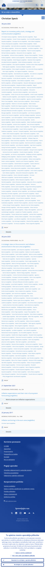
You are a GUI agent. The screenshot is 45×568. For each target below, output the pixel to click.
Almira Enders (5, 254)
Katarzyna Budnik (31, 87)
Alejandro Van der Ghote (27, 205)
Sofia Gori (4, 124)
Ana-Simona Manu (32, 302)
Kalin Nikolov (6, 173)
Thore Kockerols (21, 147)
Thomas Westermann (17, 214)
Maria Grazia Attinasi (18, 268)
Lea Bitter (30, 48)
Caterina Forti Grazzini (7, 115)
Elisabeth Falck (32, 335)
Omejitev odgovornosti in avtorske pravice (18, 470)
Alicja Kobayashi (6, 374)
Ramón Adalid (31, 46)
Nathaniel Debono (6, 279)
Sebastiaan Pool (20, 184)
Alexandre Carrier (16, 50)
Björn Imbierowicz (25, 133)
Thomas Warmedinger (7, 266)
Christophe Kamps (6, 37)
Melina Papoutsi (20, 179)
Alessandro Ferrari (21, 53)
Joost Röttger (23, 189)
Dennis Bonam (6, 272)
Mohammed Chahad (7, 332)
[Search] (21, 5)
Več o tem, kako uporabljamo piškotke (23, 555)
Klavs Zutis (32, 216)
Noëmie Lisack (15, 57)
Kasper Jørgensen (17, 138)
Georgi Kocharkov (6, 147)
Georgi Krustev (33, 150)
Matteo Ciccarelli (7, 97)
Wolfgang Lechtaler (31, 154)
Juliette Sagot (6, 316)
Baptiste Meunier (6, 307)
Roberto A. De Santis (17, 103)
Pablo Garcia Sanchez (18, 286)
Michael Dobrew (6, 53)
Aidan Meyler (30, 168)
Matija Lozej (32, 159)
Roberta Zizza (5, 323)
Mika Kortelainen (18, 150)
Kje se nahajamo (9, 460)
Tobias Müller (5, 355)
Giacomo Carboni (17, 92)
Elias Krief (19, 374)
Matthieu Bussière (22, 37)
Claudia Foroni (5, 337)
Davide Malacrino (19, 163)
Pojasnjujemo (8, 451)
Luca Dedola (21, 279)
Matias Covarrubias (19, 101)
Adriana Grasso (14, 55)
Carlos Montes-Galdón (20, 309)
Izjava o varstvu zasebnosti (24, 553)
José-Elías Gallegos (24, 115)
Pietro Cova (4, 101)
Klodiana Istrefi (17, 136)
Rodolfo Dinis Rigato (16, 106)
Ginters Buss (19, 90)
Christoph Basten (19, 76)
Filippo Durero (5, 369)
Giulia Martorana (29, 305)
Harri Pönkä (30, 263)
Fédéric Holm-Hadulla (8, 133)
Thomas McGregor (17, 353)
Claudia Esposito (20, 369)
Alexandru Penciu (31, 182)
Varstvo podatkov (9, 486)
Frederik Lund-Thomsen (22, 161)
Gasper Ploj (27, 312)
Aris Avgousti (18, 71)
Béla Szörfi (19, 316)
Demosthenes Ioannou (21, 351)
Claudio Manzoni (32, 374)
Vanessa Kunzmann (8, 152)
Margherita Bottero (21, 85)
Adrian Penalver (16, 182)
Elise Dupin (4, 219)
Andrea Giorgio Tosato (8, 205)
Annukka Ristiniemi (7, 62)
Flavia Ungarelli (30, 223)
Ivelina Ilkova (30, 372)
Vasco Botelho (27, 330)
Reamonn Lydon (17, 302)
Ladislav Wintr (33, 214)
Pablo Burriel (6, 259)
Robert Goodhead (31, 122)
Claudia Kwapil (23, 152)
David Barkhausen (18, 73)
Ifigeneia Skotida (31, 196)
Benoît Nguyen (17, 60)
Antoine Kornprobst (19, 349)
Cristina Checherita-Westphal (20, 275)
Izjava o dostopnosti (10, 494)
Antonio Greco (17, 124)
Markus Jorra (29, 344)
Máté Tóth (30, 316)
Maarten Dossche (20, 259)
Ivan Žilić (17, 321)
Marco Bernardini (31, 78)
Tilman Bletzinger (6, 80)
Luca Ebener (17, 219)
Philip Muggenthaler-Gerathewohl (11, 376)
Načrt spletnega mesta (10, 501)
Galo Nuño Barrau (16, 46)
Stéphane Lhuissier (22, 156)
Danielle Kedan (15, 143)
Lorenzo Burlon (5, 90)
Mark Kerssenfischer (30, 143)
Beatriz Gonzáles (16, 122)
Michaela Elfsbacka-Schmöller (9, 110)
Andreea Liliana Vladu (32, 64)
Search (36, 5)
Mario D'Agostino (30, 367)
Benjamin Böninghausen (30, 83)
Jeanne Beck (29, 328)
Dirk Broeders (16, 87)
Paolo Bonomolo (6, 85)
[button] (42, 2)
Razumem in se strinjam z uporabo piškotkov (23, 560)
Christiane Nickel (6, 249)
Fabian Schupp (31, 362)
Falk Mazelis (29, 57)
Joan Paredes (30, 358)
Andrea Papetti (17, 358)
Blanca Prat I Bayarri (17, 360)
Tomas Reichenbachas (7, 189)
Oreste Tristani (17, 39)
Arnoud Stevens (20, 198)
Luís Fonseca (31, 113)
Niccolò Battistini (17, 270)
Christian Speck (6, 198)
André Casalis (34, 94)
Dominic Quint (15, 186)
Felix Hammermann (8, 129)
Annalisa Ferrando (17, 113)
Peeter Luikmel (5, 161)
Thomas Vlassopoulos (7, 43)
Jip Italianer (30, 136)
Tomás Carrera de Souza (17, 94)
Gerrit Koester (15, 252)
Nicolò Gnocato (20, 120)
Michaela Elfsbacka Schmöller (20, 282)
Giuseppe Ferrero (17, 41)
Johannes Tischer (33, 203)
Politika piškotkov (9, 491)
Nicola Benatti (17, 78)
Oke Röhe (4, 362)
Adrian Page (14, 312)
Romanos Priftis (33, 360)
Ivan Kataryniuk (29, 346)
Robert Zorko (18, 323)
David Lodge (28, 261)
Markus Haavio (20, 126)
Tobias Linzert (18, 159)
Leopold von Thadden (21, 212)
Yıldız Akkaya (5, 48)
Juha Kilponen (19, 145)
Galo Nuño (18, 355)
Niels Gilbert (31, 41)
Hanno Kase (15, 346)
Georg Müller (20, 170)
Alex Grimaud (30, 124)
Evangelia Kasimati (19, 296)
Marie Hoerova (34, 131)
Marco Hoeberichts (20, 291)
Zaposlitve (7, 449)
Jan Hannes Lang (15, 154)
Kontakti (6, 457)
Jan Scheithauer (32, 191)
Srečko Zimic (5, 216)
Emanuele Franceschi (21, 337)
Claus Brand (34, 256)
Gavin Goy (31, 339)
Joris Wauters (18, 319)
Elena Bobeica (21, 80)
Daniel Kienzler (5, 145)
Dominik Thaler (18, 203)
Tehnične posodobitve (11, 473)
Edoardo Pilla (30, 221)
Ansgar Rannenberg (30, 186)
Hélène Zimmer (30, 321)
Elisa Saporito (16, 64)
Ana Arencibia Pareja (31, 69)
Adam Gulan (28, 289)
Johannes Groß (5, 126)
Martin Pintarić (5, 184)
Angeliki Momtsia (6, 170)
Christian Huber (17, 372)
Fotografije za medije (11, 454)
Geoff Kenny (16, 298)
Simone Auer (18, 48)
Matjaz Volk (27, 209)
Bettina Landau (33, 254)
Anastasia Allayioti (21, 67)
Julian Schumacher (24, 193)
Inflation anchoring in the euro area (14, 420)
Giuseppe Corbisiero (17, 277)
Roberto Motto (23, 43)
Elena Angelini (16, 69)
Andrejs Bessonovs (33, 270)
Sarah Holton (19, 254)
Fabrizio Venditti (6, 256)
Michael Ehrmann (30, 108)
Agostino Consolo (31, 99)
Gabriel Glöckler (6, 120)
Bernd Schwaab (16, 196)
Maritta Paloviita (18, 177)
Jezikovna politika (9, 497)
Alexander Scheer (16, 191)
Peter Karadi (29, 140)
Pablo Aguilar (6, 67)
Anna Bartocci (33, 73)
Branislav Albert (24, 266)
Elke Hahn (18, 342)
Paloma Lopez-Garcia (18, 300)
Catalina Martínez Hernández (10, 305)
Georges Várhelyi (6, 207)
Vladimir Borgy (20, 272)
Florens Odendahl (18, 175)
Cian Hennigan (16, 221)
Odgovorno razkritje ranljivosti (14, 475)
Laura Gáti (14, 117)
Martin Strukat (14, 200)
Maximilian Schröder (7, 193)
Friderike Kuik (29, 298)
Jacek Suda (28, 200)
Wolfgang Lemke (6, 156)
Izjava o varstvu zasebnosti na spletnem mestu (19, 489)
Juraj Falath (14, 284)
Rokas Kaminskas (15, 140)
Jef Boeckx (14, 83)
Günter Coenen (16, 99)
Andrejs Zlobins (19, 216)
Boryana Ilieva (28, 55)
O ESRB (6, 446)
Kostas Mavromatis (16, 168)
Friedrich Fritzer (28, 284)
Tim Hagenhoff (34, 126)
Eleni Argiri (5, 71)
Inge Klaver (33, 145)
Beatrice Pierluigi (16, 263)
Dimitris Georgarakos (28, 117)
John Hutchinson (16, 293)
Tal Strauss (17, 223)
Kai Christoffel (31, 39)
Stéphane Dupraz (15, 108)
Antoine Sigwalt (6, 365)
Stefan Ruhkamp (22, 62)
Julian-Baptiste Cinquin (24, 97)
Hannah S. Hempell (18, 131)
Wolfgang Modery (21, 307)
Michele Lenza (15, 261)
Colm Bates (5, 76)
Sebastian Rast (31, 60)
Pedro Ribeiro (33, 314)
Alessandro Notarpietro (22, 173)
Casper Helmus (23, 129)
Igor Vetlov (15, 209)
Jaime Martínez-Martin (20, 166)
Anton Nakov (34, 170)
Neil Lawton (33, 349)
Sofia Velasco (20, 207)
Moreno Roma (16, 362)
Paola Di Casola (31, 50)
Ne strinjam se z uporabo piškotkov (23, 564)
